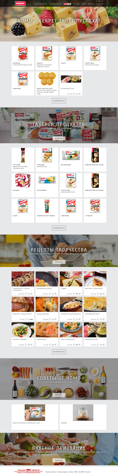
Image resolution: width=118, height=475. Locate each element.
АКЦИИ (84, 4)
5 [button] (62, 37)
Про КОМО (76, 4)
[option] (59, 21)
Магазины (91, 4)
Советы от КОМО (73, 472)
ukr (97, 1)
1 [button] (55, 37)
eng (102, 1)
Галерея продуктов (55, 4)
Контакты (100, 4)
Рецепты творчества (40, 4)
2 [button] (57, 37)
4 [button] (60, 37)
